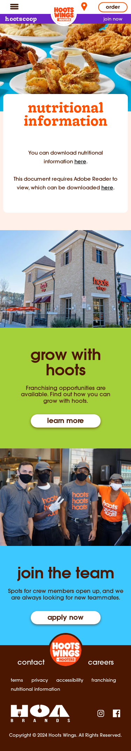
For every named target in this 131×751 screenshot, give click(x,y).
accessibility (69, 680)
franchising (104, 680)
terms (17, 680)
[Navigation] (14, 6)
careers (101, 662)
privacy (39, 680)
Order (113, 7)
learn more (65, 421)
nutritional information (35, 689)
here (80, 161)
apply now (65, 618)
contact (31, 662)
